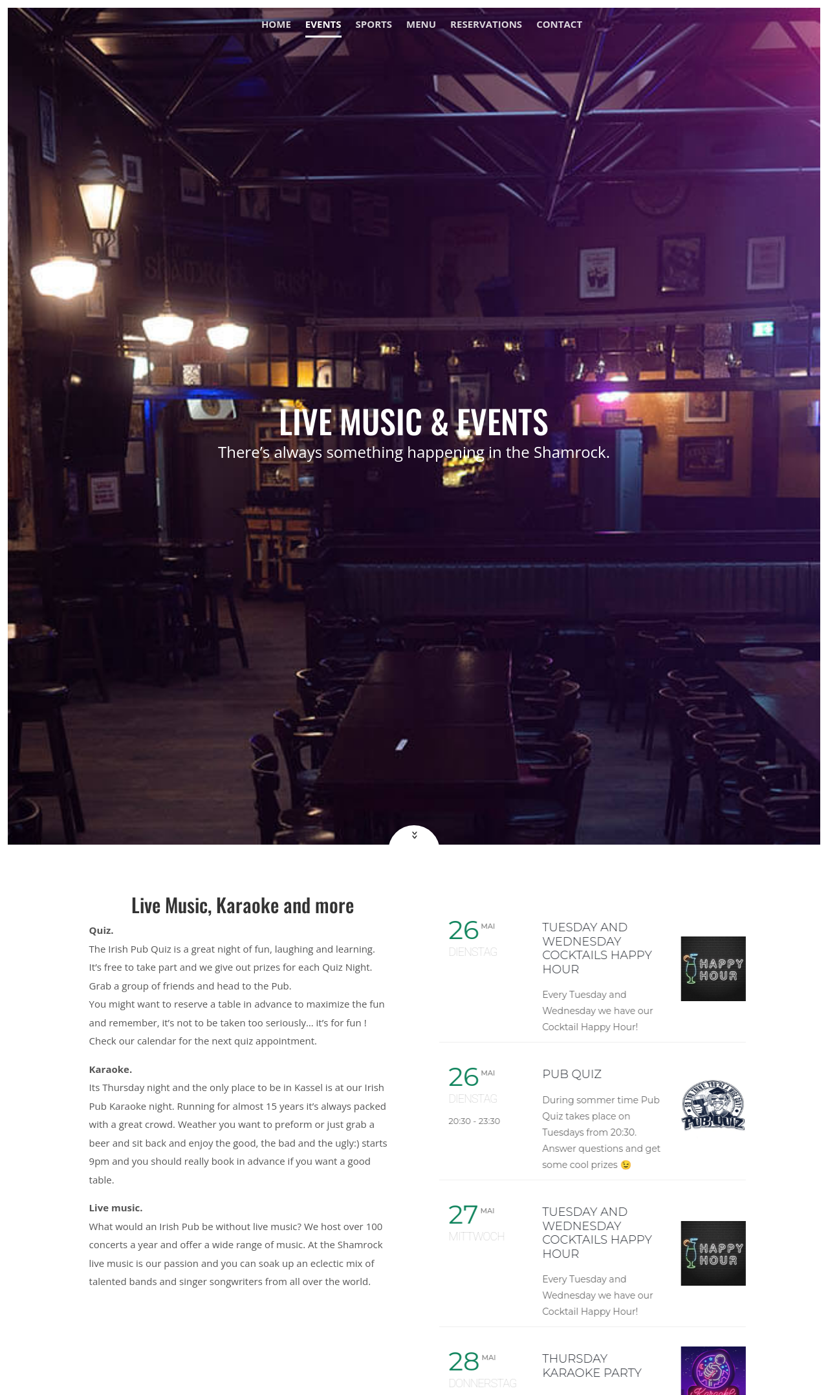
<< (413, 835)
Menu (421, 24)
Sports (374, 24)
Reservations (486, 24)
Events (323, 24)
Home (276, 24)
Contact (559, 24)
